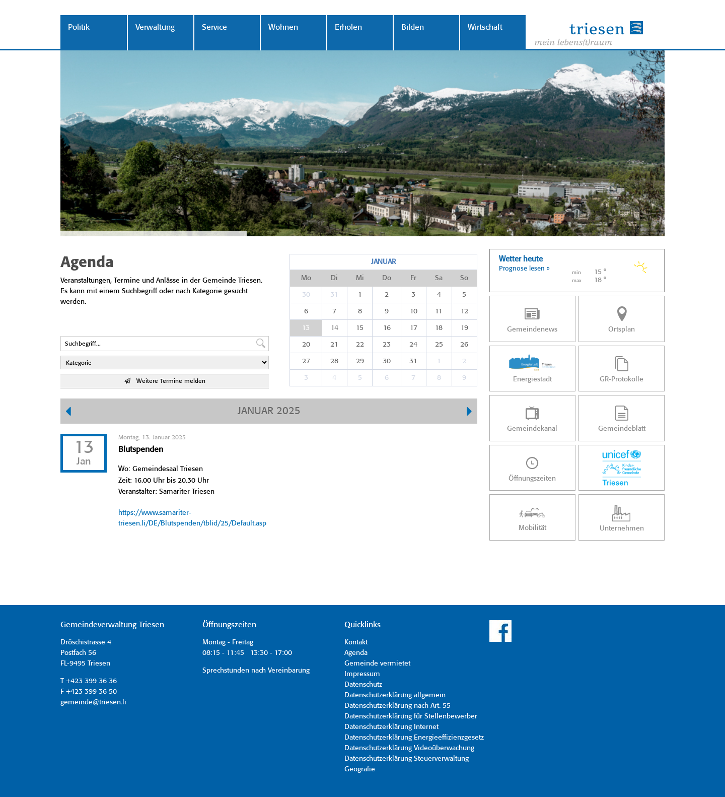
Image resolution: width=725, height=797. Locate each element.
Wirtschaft (485, 27)
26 (464, 344)
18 (439, 327)
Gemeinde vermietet (377, 663)
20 (306, 344)
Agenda (356, 652)
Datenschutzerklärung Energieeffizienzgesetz (414, 737)
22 (360, 344)
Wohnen (283, 27)
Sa (439, 278)
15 (360, 327)
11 (439, 311)
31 (334, 294)
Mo (306, 278)
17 (413, 327)
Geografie (359, 769)
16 (387, 327)
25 (439, 344)
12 (464, 311)
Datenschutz (363, 684)
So (464, 278)
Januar (383, 261)
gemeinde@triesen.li (93, 702)
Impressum (362, 674)
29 (360, 361)
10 (413, 311)
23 (387, 344)
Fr (413, 278)
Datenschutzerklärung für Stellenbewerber (410, 716)
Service (214, 27)
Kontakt (356, 642)
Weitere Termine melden (164, 381)
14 (334, 327)
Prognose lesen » (524, 268)
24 (413, 344)
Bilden (412, 27)
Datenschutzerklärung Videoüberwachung (409, 748)
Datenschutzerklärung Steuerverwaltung (406, 758)
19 (464, 327)
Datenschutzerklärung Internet (391, 726)
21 (334, 344)
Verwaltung (155, 27)
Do (386, 278)
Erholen (348, 27)
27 (306, 361)
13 (306, 327)
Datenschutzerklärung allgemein (395, 695)
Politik (79, 27)
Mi (360, 278)
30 (306, 294)
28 (334, 361)
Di (334, 278)
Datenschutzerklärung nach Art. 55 (397, 705)
